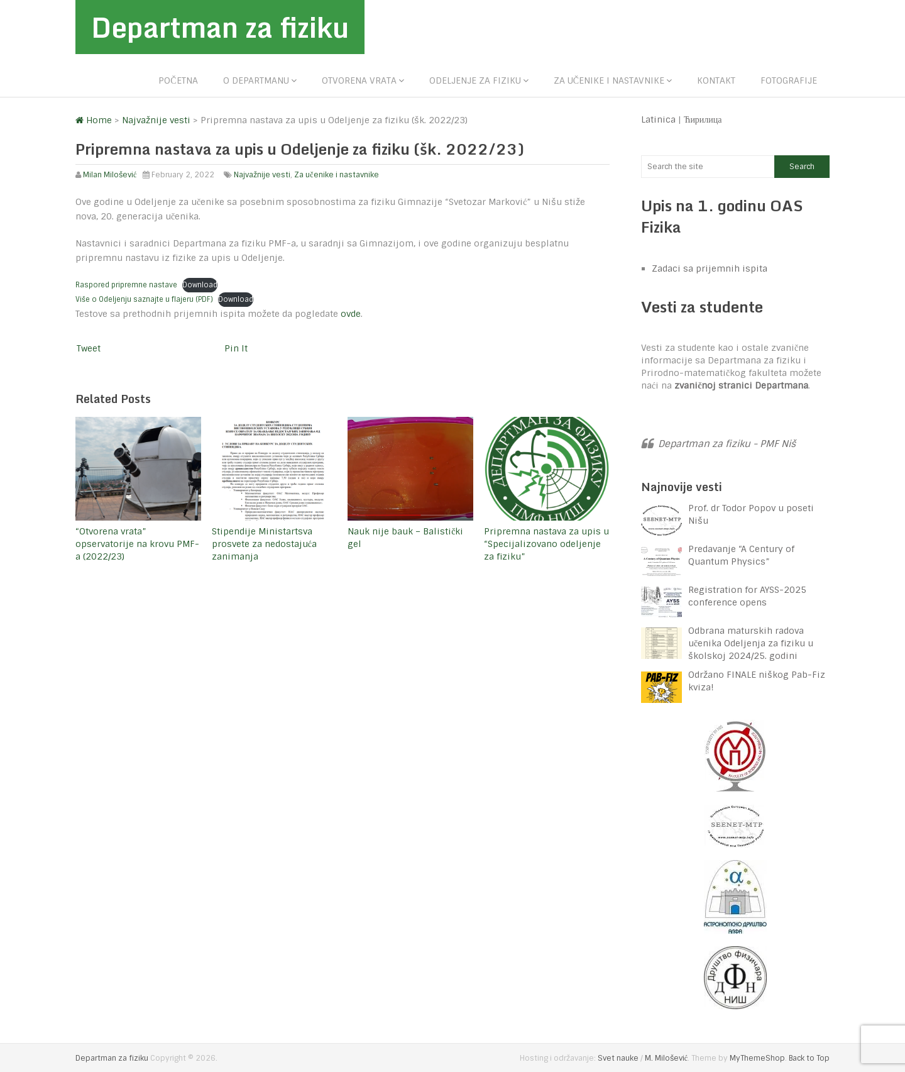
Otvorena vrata (359, 80)
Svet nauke (618, 1058)
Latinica (658, 119)
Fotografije (788, 80)
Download (199, 284)
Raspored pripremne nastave (126, 284)
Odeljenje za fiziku (475, 80)
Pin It (236, 348)
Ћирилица (703, 119)
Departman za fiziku (220, 27)
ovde (351, 313)
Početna (177, 80)
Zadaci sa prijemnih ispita (709, 268)
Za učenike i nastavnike (609, 80)
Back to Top (809, 1058)
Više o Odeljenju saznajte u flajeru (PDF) (144, 299)
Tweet (89, 348)
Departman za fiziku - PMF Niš (727, 444)
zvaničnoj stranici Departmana (741, 385)
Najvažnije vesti (262, 175)
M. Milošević (666, 1058)
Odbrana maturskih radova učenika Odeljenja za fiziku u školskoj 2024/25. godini (750, 643)
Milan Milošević (109, 175)
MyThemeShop (757, 1058)
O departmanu (256, 80)
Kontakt (716, 80)
